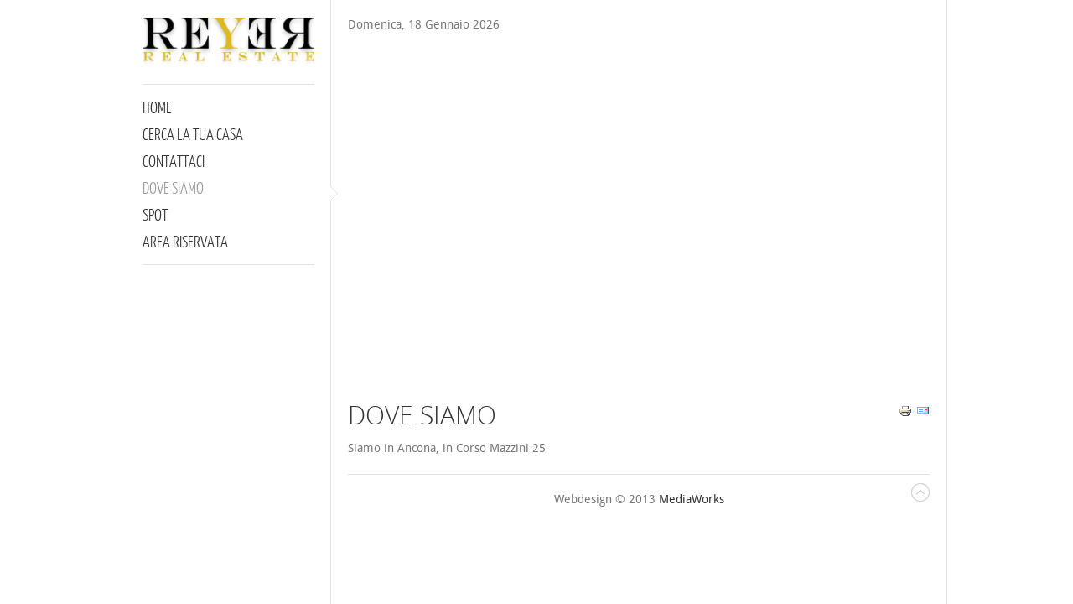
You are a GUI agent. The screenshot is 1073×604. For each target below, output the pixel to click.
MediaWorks (691, 499)
